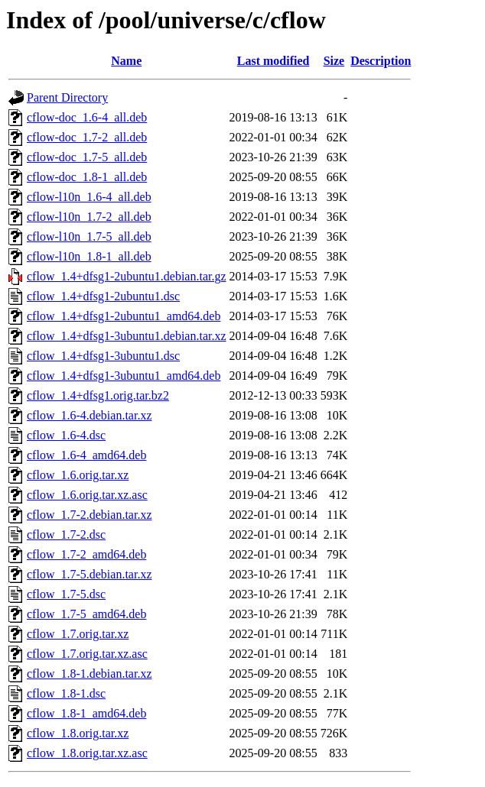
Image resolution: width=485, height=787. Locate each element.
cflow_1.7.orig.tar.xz (78, 633)
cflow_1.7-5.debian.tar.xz (89, 574)
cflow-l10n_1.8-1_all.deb (89, 256)
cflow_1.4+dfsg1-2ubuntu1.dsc (103, 296)
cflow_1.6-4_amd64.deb (86, 455)
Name (126, 60)
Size (334, 60)
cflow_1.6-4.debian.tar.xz (89, 415)
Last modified (273, 60)
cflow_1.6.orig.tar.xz (78, 474)
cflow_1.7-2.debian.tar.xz (89, 514)
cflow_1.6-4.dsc (66, 435)
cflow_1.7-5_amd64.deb (86, 613)
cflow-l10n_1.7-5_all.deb (89, 236)
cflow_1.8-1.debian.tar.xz (89, 673)
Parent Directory (67, 97)
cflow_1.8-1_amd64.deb (86, 713)
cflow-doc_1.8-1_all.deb (87, 176)
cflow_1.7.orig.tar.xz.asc (87, 653)
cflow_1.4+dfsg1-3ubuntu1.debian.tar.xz (126, 335)
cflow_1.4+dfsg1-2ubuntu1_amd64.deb (123, 315)
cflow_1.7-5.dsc (66, 594)
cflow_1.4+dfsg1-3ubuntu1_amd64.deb (123, 375)
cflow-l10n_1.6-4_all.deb (89, 196)
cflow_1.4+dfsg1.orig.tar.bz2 (98, 395)
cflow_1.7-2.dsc (66, 534)
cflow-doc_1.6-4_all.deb (87, 117)
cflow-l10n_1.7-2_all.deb (89, 216)
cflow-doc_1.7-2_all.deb (87, 137)
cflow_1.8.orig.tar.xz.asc (87, 753)
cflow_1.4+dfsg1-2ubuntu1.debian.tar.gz (126, 276)
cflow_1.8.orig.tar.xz (78, 733)
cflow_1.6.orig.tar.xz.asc (87, 494)
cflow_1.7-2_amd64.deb (86, 554)
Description (380, 60)
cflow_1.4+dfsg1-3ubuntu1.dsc (103, 355)
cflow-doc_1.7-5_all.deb (87, 157)
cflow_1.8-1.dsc (66, 693)
